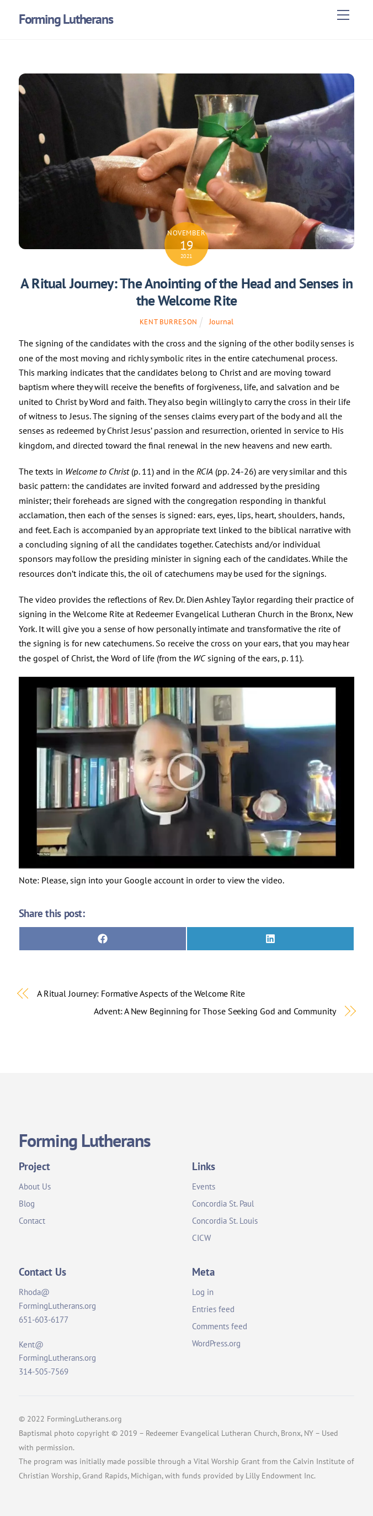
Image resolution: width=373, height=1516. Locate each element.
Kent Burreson (169, 322)
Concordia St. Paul (223, 1203)
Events (203, 1186)
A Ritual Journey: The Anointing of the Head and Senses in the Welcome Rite (186, 291)
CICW (201, 1238)
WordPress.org (216, 1343)
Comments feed (219, 1326)
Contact (32, 1220)
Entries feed (213, 1309)
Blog (27, 1203)
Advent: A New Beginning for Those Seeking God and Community (214, 1011)
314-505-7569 (43, 1371)
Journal (221, 321)
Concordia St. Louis (225, 1220)
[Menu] (343, 15)
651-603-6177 (43, 1319)
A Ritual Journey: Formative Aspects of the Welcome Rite (141, 993)
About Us (35, 1186)
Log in (203, 1292)
